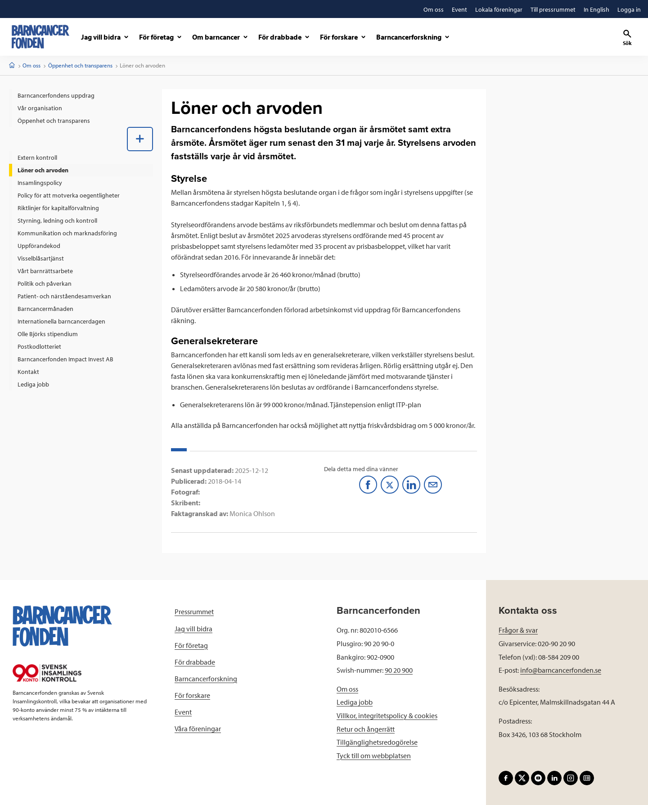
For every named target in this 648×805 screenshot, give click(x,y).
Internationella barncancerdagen (61, 321)
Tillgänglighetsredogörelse (377, 742)
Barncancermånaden (45, 309)
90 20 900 (399, 670)
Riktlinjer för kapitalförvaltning (58, 208)
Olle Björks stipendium (48, 334)
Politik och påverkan (45, 283)
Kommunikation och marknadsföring (67, 233)
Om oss (31, 65)
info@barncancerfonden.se (560, 670)
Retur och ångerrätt (366, 728)
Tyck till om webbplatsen (374, 755)
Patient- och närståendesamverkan (64, 296)
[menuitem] (81, 95)
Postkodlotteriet (39, 346)
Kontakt (28, 372)
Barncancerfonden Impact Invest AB (65, 359)
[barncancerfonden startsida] (40, 37)
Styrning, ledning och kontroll (57, 220)
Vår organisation (40, 108)
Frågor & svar (518, 629)
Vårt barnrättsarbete (45, 271)
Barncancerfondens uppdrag (56, 95)
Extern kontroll (37, 157)
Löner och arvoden (43, 170)
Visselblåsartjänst (41, 258)
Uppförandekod (39, 246)
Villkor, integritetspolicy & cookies (387, 715)
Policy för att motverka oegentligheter (69, 195)
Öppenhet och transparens (80, 65)
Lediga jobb (33, 384)
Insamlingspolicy (40, 183)
